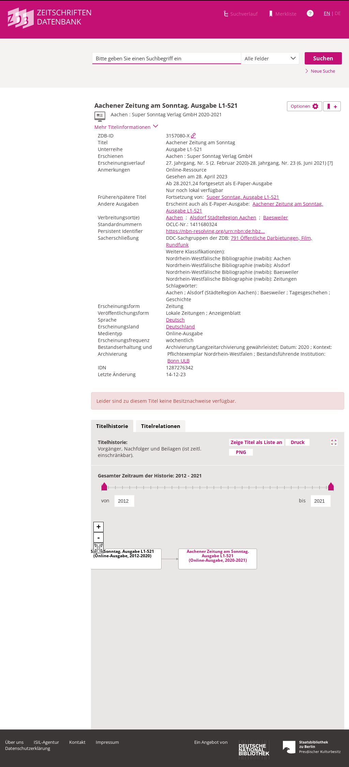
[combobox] (270, 58)
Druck (298, 442)
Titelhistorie (112, 426)
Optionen (304, 106)
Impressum (107, 742)
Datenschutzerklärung (27, 748)
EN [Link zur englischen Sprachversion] (327, 13)
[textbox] (166, 58)
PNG (241, 452)
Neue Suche (320, 71)
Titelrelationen (160, 426)
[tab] (112, 426)
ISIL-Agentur (46, 742)
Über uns (14, 742)
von (105, 500)
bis (302, 500)
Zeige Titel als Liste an (256, 442)
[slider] (217, 487)
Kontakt (77, 742)
